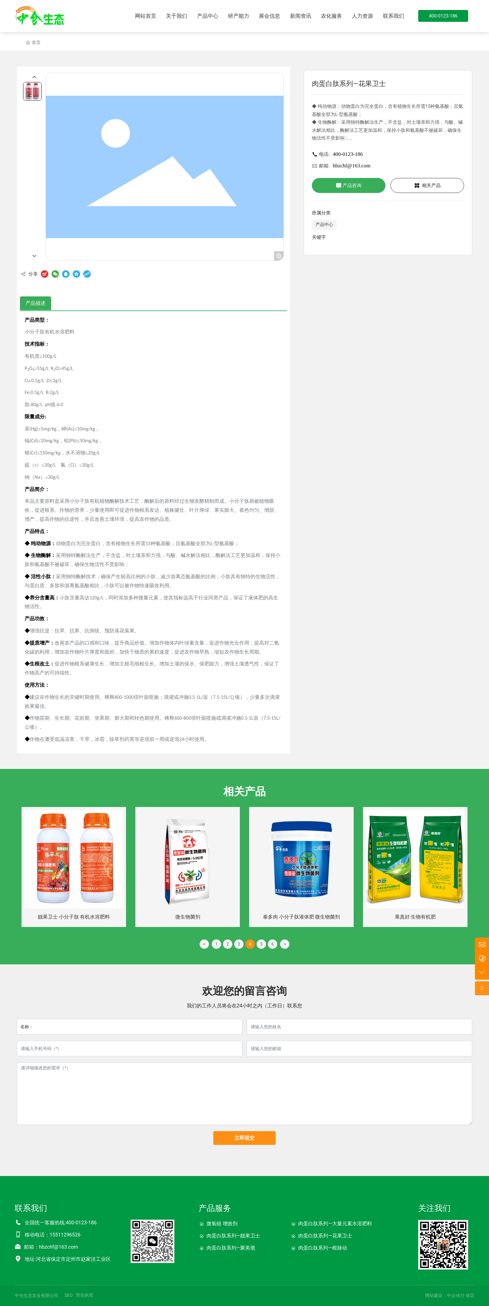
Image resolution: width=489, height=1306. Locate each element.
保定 (470, 1295)
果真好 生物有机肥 (415, 917)
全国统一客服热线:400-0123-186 (61, 1223)
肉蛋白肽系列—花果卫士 (325, 1236)
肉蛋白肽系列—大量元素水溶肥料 (335, 1224)
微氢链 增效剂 (222, 1224)
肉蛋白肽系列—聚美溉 (230, 1248)
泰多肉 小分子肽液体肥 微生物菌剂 (301, 917)
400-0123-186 (348, 154)
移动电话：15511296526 (52, 1235)
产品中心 (324, 224)
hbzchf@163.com (351, 166)
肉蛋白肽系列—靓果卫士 (233, 1236)
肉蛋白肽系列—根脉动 (322, 1248)
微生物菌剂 (187, 917)
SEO (69, 1295)
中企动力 (455, 1295)
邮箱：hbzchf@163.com (51, 1247)
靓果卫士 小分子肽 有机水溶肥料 (74, 917)
